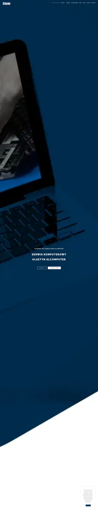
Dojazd (88, 2)
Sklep (80, 2)
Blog (84, 2)
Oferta (63, 2)
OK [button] (88, 505)
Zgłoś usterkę (74, 2)
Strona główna (56, 2)
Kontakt (93, 2)
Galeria (68, 2)
